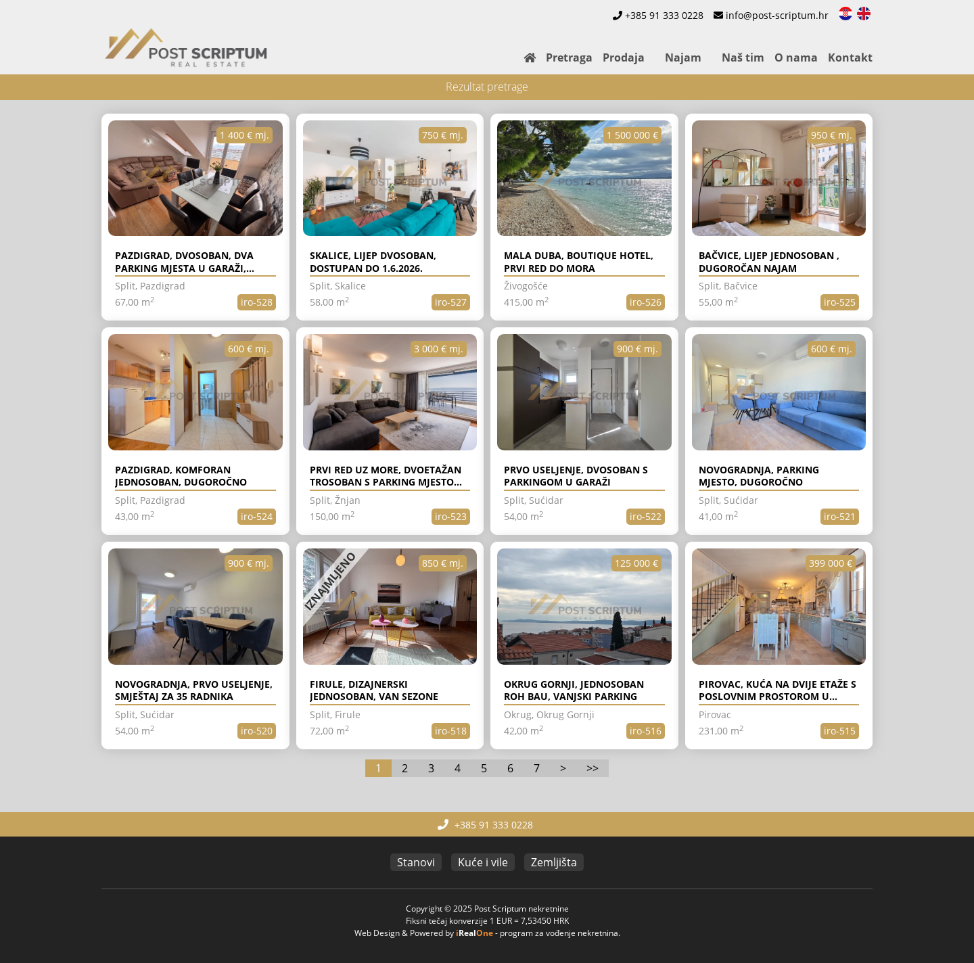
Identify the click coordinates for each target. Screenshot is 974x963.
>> (592, 768)
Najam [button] (683, 57)
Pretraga (569, 57)
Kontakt (850, 57)
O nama (796, 57)
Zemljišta (554, 862)
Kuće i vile (483, 862)
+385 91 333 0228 (664, 15)
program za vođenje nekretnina (559, 933)
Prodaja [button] (624, 57)
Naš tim (743, 57)
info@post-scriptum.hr (777, 15)
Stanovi (416, 862)
